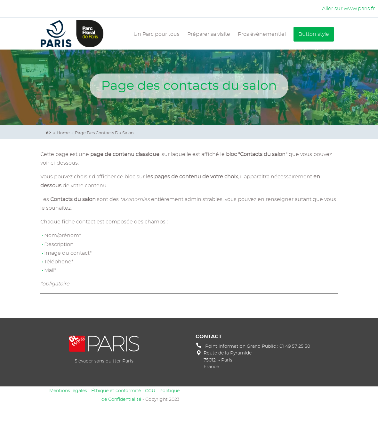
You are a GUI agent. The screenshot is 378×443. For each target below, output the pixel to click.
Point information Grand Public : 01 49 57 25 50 (257, 346)
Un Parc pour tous (156, 34)
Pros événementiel (262, 34)
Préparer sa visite (208, 34)
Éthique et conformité (116, 390)
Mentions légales (68, 390)
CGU (150, 390)
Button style (313, 34)
